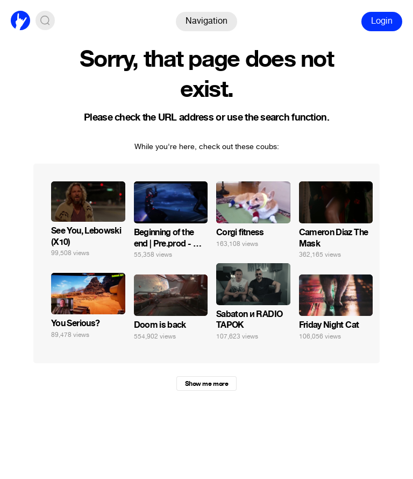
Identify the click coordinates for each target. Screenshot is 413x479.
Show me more (206, 383)
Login (382, 20)
